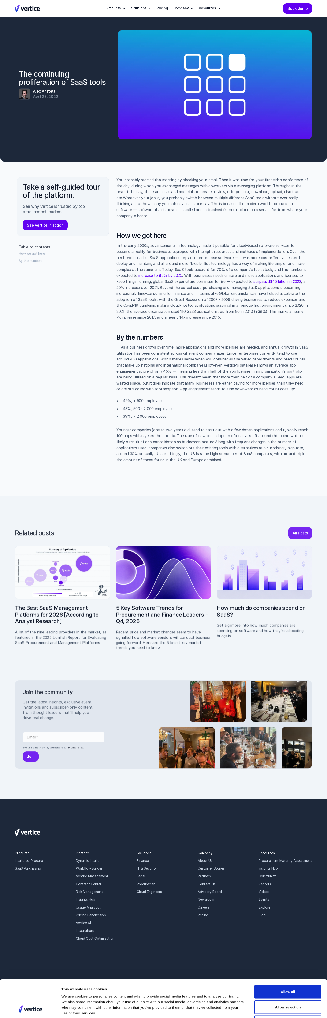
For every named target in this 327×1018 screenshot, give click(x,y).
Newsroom (206, 899)
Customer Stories (211, 868)
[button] (115, 8)
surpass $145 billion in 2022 (277, 284)
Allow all (288, 957)
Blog (262, 915)
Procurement (147, 884)
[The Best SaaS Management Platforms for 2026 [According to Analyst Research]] (62, 601)
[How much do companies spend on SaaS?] (264, 597)
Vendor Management (92, 876)
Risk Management (89, 892)
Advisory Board (210, 892)
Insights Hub (85, 899)
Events (264, 899)
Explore (264, 907)
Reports (265, 884)
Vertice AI (83, 923)
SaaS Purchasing (28, 868)
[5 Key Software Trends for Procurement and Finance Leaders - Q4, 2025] (163, 603)
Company (205, 853)
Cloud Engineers (149, 892)
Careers (204, 907)
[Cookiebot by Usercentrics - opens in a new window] (30, 1008)
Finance (143, 861)
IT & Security (147, 868)
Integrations (85, 930)
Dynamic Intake (87, 861)
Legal (141, 876)
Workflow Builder (89, 868)
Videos (264, 892)
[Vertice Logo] (27, 8)
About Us (205, 861)
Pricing (203, 915)
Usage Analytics (88, 907)
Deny (288, 987)
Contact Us (207, 884)
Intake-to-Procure (29, 861)
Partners (204, 876)
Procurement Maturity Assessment (285, 861)
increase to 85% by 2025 (160, 278)
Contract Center (88, 884)
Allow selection (288, 972)
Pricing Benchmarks (91, 915)
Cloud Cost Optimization (95, 938)
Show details (246, 1009)
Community (267, 876)
